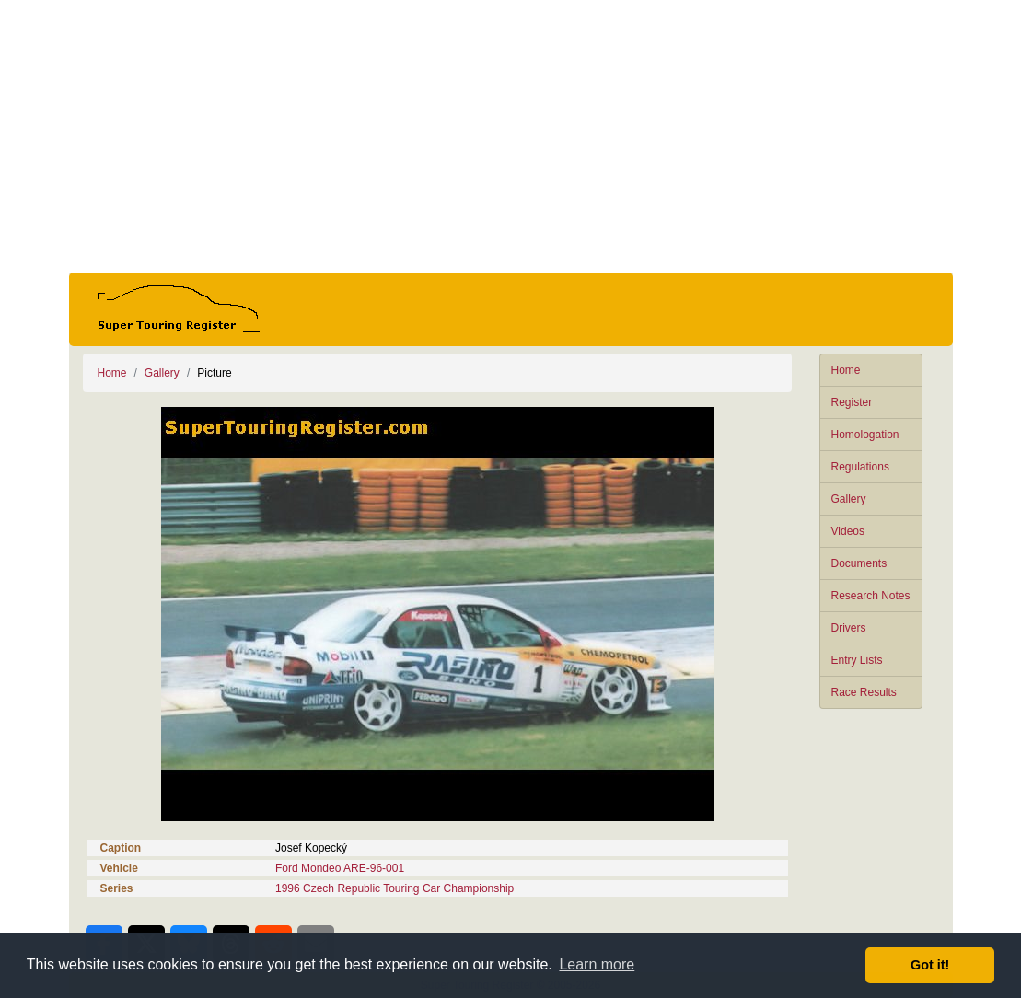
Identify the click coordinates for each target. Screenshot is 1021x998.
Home (846, 370)
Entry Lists (857, 660)
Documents (859, 563)
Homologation (865, 434)
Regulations (860, 466)
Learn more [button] (596, 964)
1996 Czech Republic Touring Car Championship (394, 888)
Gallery (848, 499)
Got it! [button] (930, 964)
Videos (847, 531)
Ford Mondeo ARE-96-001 (339, 868)
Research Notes (871, 595)
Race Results (864, 692)
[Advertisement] (511, 136)
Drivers (848, 627)
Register (852, 402)
